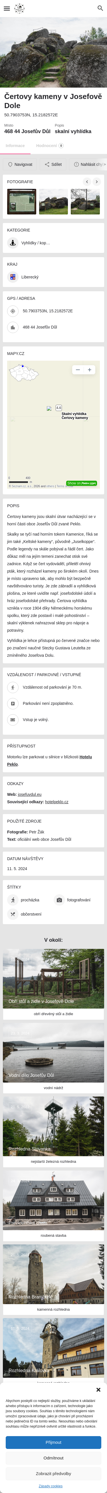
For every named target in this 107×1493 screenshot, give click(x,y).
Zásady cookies (50, 1486)
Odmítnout (53, 1457)
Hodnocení (50, 145)
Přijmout (53, 1442)
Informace (15, 145)
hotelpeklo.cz (56, 802)
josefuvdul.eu (30, 794)
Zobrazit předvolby (53, 1473)
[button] (98, 1390)
